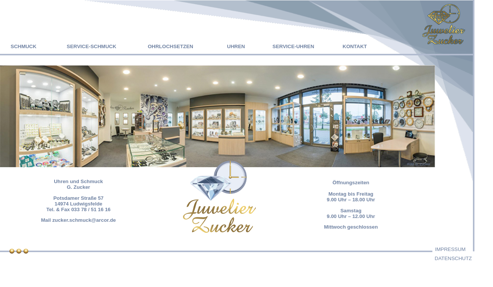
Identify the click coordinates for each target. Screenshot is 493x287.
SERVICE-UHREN (293, 46)
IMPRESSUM (450, 249)
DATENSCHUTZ (453, 258)
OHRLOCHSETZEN (170, 46)
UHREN (236, 46)
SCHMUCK (23, 46)
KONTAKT (355, 46)
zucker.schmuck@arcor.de (84, 220)
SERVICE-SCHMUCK (91, 46)
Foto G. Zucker (418, 164)
